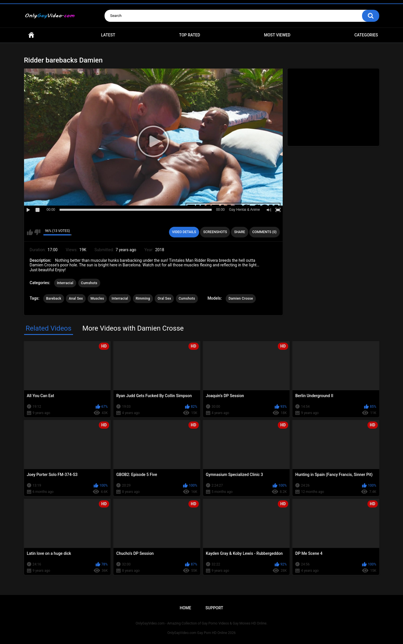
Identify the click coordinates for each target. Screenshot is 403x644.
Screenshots (215, 232)
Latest (108, 35)
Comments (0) (264, 232)
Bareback (53, 298)
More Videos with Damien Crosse (133, 328)
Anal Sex (76, 298)
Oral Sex (164, 298)
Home (31, 35)
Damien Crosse (241, 298)
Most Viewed (277, 35)
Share (239, 232)
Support (214, 608)
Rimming (143, 298)
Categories (366, 35)
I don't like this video (37, 232)
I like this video (30, 232)
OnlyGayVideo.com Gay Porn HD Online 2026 (201, 633)
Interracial (65, 283)
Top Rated (189, 35)
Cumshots (89, 283)
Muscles (97, 298)
